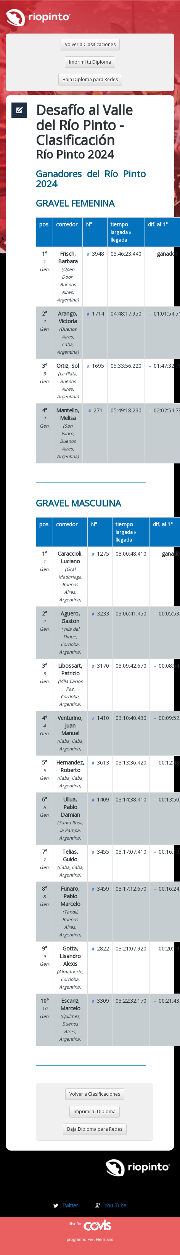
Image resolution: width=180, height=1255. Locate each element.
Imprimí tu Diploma (90, 62)
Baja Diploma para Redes (90, 79)
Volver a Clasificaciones (90, 44)
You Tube (115, 1205)
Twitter (70, 1205)
